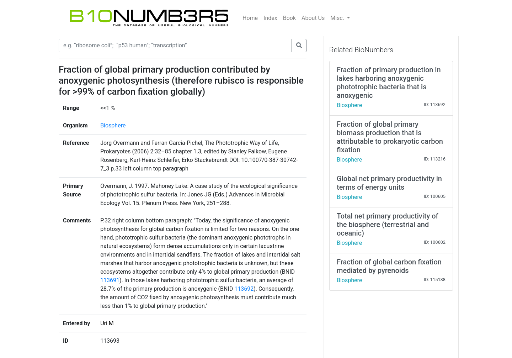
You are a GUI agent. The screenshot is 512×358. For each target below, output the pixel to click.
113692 (244, 288)
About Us (313, 18)
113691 (109, 280)
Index (270, 18)
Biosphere (113, 125)
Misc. (338, 18)
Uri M (107, 323)
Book (289, 18)
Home (250, 18)
